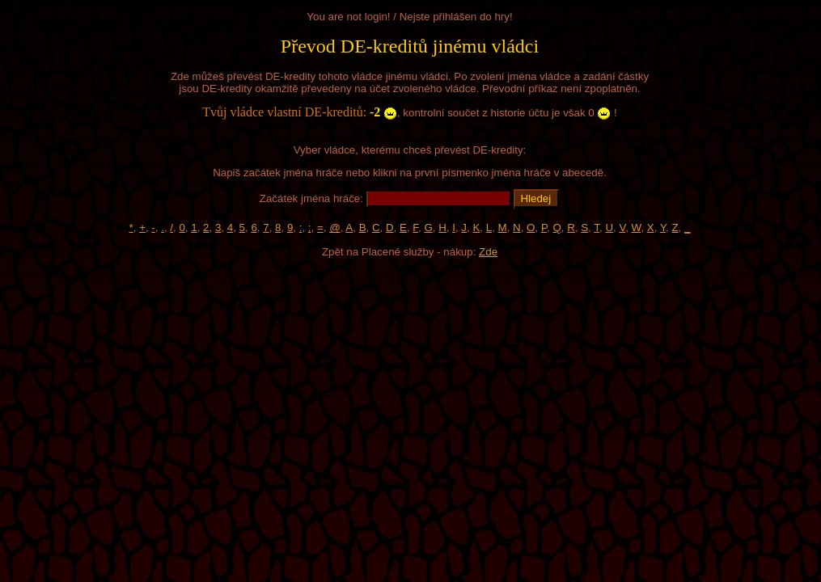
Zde (488, 252)
